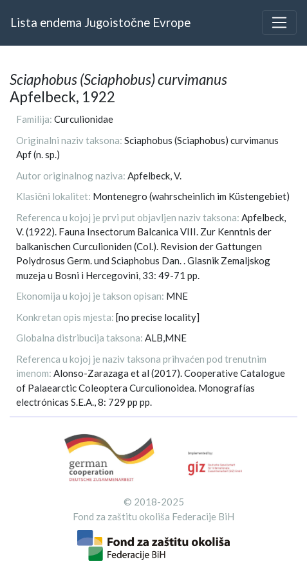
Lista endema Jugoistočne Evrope (100, 22)
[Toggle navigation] (279, 22)
